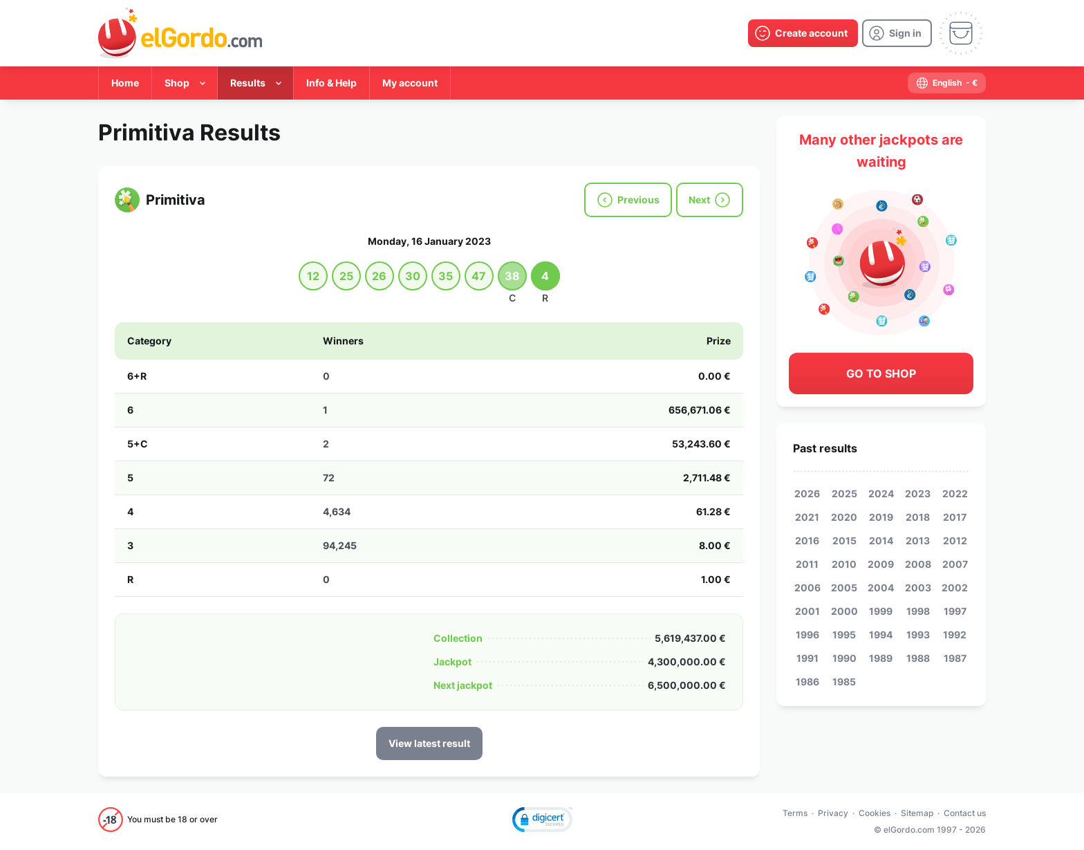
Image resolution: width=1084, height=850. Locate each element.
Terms (795, 813)
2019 (881, 517)
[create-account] (803, 33)
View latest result (429, 743)
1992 (954, 634)
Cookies (874, 813)
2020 (844, 517)
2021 (807, 517)
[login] (897, 33)
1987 (955, 658)
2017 (954, 517)
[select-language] (947, 83)
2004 (881, 587)
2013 (918, 540)
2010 (844, 564)
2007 (955, 564)
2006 (807, 587)
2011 (807, 564)
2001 (807, 611)
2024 (881, 493)
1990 (844, 658)
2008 (918, 564)
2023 (918, 493)
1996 (807, 634)
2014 (881, 540)
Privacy (833, 813)
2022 (955, 493)
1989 (881, 658)
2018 (918, 517)
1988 (918, 658)
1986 (807, 681)
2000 (844, 611)
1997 (955, 611)
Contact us (965, 813)
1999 (881, 611)
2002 (955, 587)
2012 (955, 540)
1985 (844, 681)
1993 (918, 634)
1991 (807, 658)
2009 (881, 564)
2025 (844, 493)
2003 (918, 587)
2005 (844, 587)
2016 (807, 540)
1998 (918, 611)
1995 (844, 634)
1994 (881, 634)
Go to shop (881, 373)
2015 (844, 540)
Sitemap (917, 813)
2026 (807, 493)
